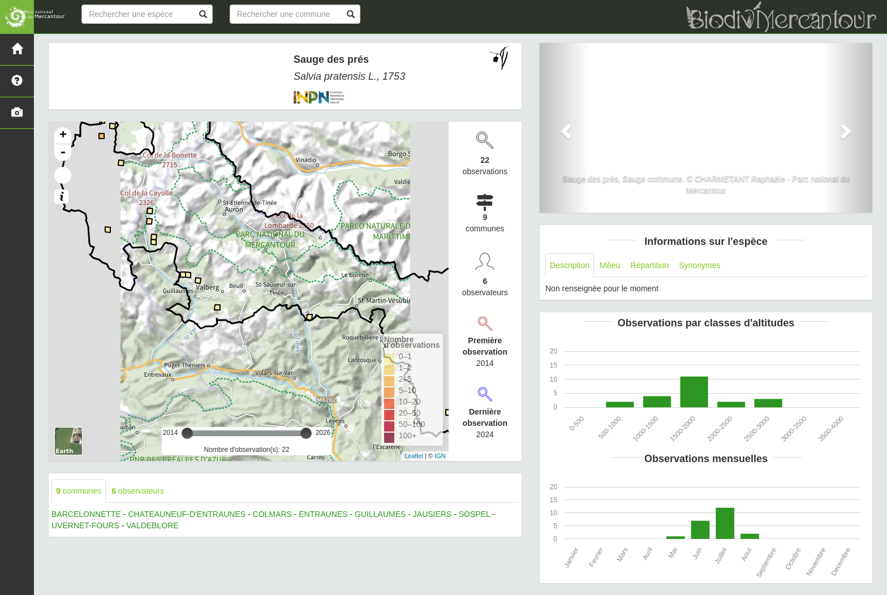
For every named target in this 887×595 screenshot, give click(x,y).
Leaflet (413, 455)
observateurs (137, 490)
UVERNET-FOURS (85, 525)
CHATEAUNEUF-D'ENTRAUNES (187, 514)
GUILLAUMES (380, 514)
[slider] (187, 433)
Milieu (610, 265)
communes (78, 490)
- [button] (63, 152)
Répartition (650, 265)
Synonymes (699, 265)
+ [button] (63, 135)
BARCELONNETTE (86, 514)
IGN (440, 455)
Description (569, 265)
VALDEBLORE (152, 525)
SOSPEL (474, 514)
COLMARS (272, 514)
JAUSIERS (432, 514)
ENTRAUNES (323, 514)
